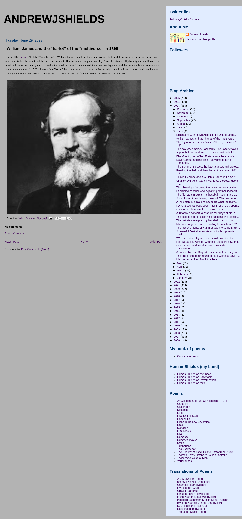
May (180, 263)
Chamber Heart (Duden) (191, 484)
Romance (183, 436)
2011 (177, 321)
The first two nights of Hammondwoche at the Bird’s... (208, 227)
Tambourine (184, 445)
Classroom (183, 406)
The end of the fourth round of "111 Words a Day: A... (208, 255)
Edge (180, 412)
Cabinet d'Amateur (188, 356)
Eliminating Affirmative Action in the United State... (206, 134)
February (182, 274)
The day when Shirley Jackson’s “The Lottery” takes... (208, 148)
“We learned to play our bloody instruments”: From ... (207, 238)
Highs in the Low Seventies (193, 421)
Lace (180, 424)
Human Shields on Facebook (194, 376)
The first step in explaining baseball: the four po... (205, 220)
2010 (177, 325)
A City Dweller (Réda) (190, 478)
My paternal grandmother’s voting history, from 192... (207, 224)
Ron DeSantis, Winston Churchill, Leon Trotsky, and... (208, 241)
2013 (177, 314)
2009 (177, 329)
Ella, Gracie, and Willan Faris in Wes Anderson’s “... (207, 156)
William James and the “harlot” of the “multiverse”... (206, 138)
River (180, 433)
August (181, 123)
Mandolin (182, 427)
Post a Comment (15, 233)
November (183, 112)
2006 (177, 340)
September (184, 120)
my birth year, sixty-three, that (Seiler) (199, 502)
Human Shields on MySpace (194, 373)
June (180, 131)
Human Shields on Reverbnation (196, 380)
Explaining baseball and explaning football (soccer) (206, 191)
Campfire (182, 403)
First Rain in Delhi (187, 415)
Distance (182, 409)
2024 (177, 101)
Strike (180, 442)
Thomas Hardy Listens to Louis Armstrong (202, 454)
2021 (177, 285)
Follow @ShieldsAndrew (184, 19)
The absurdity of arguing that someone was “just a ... (207, 187)
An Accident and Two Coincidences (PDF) (202, 400)
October (182, 116)
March (181, 270)
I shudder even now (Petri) (193, 493)
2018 (177, 296)
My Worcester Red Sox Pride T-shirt (197, 259)
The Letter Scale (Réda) (191, 511)
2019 (177, 292)
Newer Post (12, 241)
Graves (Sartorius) (188, 490)
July (179, 127)
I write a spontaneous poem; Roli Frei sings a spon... (207, 205)
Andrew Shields (198, 34)
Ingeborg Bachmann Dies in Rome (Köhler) (202, 499)
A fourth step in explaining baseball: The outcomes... (207, 198)
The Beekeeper (186, 448)
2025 (177, 98)
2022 (177, 281)
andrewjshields (54, 19)
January (182, 277)
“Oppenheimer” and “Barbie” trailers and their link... (206, 152)
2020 (177, 288)
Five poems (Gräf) (188, 487)
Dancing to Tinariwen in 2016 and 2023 (199, 209)
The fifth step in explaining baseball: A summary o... (207, 194)
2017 (177, 299)
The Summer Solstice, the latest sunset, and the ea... (208, 166)
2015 (177, 307)
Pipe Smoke (184, 430)
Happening (183, 418)
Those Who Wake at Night (192, 457)
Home (84, 241)
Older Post (156, 241)
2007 (177, 336)
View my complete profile (201, 39)
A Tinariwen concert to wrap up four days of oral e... (207, 213)
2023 (177, 105)
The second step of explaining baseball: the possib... (207, 216)
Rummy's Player (187, 439)
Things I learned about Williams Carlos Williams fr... (207, 176)
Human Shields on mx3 (191, 383)
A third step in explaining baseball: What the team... (206, 201)
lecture (24, 56)
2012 (177, 318)
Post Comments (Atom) (35, 249)
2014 (177, 310)
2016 (177, 303)
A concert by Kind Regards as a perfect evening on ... (208, 252)
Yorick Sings (184, 460)
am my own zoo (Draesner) (193, 481)
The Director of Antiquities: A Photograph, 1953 (205, 451)
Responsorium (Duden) (191, 508)
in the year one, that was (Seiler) (196, 496)
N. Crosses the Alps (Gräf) (193, 505)
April (180, 266)
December (183, 109)
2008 (177, 333)
